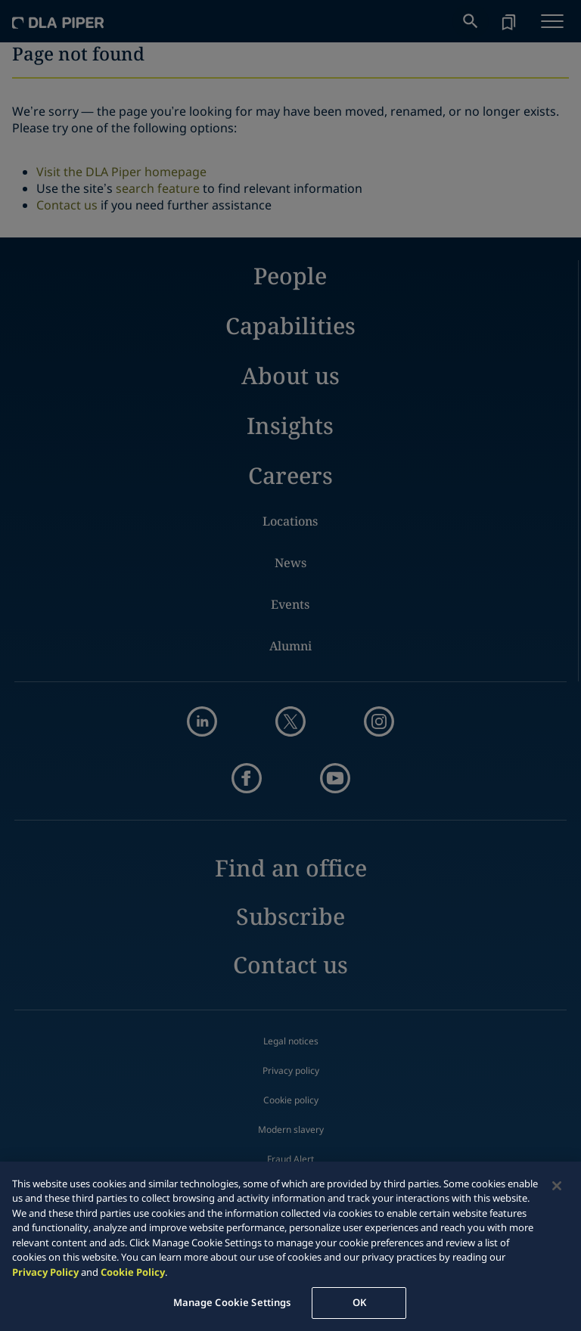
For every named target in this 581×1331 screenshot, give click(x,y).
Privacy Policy (45, 1272)
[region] (290, 1246)
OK (359, 1302)
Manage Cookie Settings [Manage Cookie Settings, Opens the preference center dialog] (232, 1302)
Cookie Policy (133, 1272)
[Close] (556, 1185)
